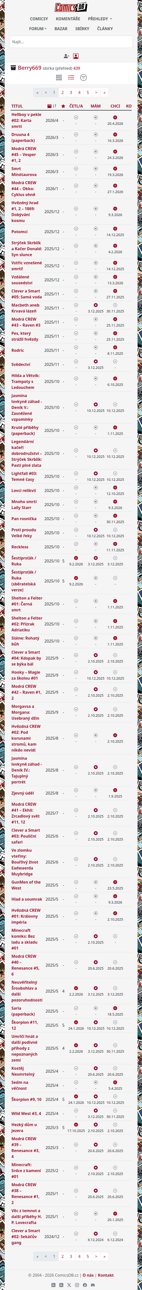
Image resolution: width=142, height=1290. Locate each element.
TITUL (17, 106)
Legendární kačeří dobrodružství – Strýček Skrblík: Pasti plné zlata (27, 453)
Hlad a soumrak (27, 899)
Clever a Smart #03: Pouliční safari (26, 836)
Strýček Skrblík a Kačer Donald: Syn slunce (27, 248)
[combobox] (71, 42)
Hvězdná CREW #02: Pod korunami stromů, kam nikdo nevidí (26, 738)
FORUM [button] (36, 28)
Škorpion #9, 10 (27, 1099)
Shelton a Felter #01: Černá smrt (27, 604)
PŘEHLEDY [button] (98, 19)
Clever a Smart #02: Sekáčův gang (26, 1236)
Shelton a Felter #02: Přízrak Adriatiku (27, 624)
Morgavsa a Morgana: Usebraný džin (25, 712)
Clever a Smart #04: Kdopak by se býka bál (26, 658)
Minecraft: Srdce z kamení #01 (26, 1170)
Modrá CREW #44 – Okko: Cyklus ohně (24, 188)
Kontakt (106, 1275)
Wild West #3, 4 (26, 1113)
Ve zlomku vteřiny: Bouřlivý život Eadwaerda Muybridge (25, 862)
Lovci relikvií (24, 490)
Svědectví (21, 364)
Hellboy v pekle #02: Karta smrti (27, 120)
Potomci (20, 231)
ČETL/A (76, 106)
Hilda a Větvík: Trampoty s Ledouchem (26, 381)
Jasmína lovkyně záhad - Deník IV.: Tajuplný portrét (27, 770)
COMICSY (39, 19)
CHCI (115, 106)
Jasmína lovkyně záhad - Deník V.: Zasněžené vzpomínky (27, 407)
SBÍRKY (82, 28)
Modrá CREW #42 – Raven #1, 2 (27, 692)
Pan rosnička (24, 518)
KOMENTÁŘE (68, 19)
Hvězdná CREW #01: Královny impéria (26, 916)
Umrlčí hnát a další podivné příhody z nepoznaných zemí (25, 1048)
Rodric (18, 350)
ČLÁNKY (105, 28)
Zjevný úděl (23, 793)
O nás (88, 1275)
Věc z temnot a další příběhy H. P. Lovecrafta (27, 1216)
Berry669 (30, 67)
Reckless (20, 547)
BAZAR (60, 28)
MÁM (96, 106)
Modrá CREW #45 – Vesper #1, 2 (24, 154)
